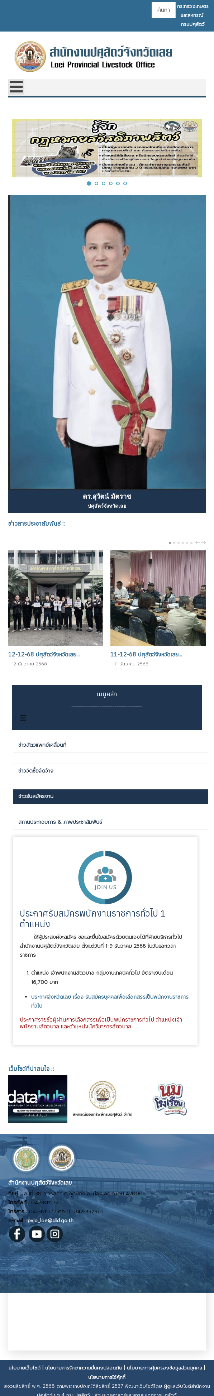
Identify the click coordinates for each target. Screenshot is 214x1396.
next (204, 542)
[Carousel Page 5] (187, 543)
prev (198, 542)
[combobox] (164, 10)
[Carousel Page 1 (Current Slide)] (170, 543)
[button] (89, 183)
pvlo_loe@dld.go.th (50, 1220)
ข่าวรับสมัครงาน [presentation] (35, 796)
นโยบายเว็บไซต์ (25, 1368)
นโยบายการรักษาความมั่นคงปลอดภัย (83, 1368)
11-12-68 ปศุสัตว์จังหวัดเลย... (146, 654)
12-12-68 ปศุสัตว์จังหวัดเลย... (44, 654)
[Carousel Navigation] (200, 542)
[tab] (110, 745)
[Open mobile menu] (16, 87)
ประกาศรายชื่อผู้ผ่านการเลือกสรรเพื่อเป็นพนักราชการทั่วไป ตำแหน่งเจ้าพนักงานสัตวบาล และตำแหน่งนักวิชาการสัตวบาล (101, 1023)
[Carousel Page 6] (191, 543)
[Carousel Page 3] (178, 543)
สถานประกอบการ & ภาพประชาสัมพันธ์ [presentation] (60, 822)
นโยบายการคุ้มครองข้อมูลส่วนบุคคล (164, 1368)
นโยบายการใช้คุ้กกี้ (106, 1377)
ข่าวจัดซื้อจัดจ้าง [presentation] (35, 771)
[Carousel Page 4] (183, 543)
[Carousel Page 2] (174, 543)
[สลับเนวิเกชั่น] (23, 718)
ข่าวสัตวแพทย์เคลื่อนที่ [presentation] (42, 745)
